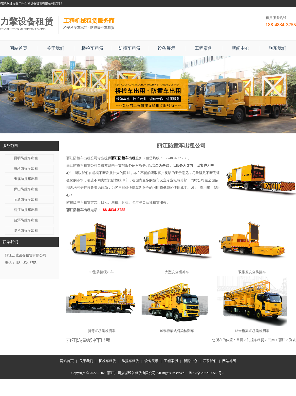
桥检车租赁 (92, 48)
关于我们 (55, 48)
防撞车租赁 (129, 48)
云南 (271, 340)
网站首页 (18, 48)
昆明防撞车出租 (26, 158)
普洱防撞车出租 (26, 220)
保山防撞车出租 (26, 189)
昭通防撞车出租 (26, 199)
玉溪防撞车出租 (26, 179)
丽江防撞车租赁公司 (81, 165)
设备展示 (166, 48)
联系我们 (277, 48)
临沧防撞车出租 (26, 230)
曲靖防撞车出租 (26, 168)
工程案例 (203, 48)
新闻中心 (240, 48)
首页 (239, 340)
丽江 (281, 340)
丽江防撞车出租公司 (81, 158)
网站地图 (229, 361)
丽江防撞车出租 (26, 210)
